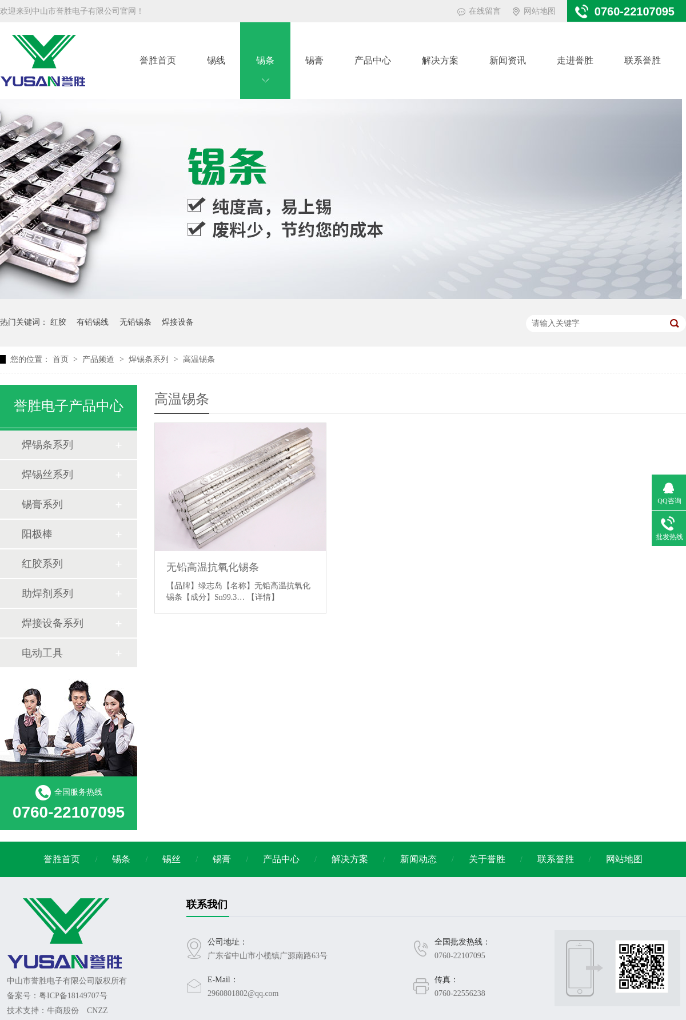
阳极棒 (37, 534)
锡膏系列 (42, 504)
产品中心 (372, 60)
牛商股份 (63, 1010)
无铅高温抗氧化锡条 (212, 567)
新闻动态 (418, 859)
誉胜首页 (157, 60)
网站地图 (540, 11)
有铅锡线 (93, 322)
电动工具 (42, 653)
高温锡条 (199, 359)
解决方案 (440, 60)
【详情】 (263, 597)
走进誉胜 (575, 60)
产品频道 (99, 359)
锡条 (265, 60)
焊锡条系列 (150, 359)
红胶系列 (42, 563)
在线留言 (485, 11)
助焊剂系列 (47, 593)
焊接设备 (178, 322)
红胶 (58, 322)
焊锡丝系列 (47, 474)
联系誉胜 (642, 60)
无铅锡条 (135, 322)
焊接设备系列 (52, 623)
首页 (62, 359)
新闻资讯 (507, 60)
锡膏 (314, 60)
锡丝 (171, 859)
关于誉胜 (487, 859)
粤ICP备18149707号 (73, 995)
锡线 (216, 60)
